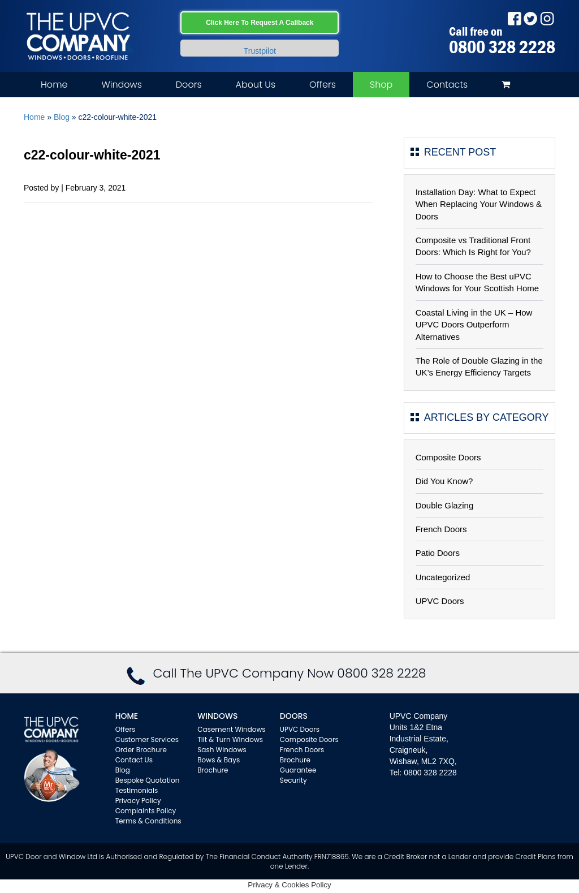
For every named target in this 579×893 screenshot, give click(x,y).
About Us (255, 84)
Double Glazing (445, 505)
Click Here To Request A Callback (259, 23)
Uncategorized (443, 577)
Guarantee (298, 770)
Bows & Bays (218, 760)
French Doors (441, 529)
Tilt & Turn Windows (230, 739)
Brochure (212, 770)
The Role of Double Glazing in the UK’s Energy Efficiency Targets (479, 366)
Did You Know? (444, 481)
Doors (189, 84)
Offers (322, 84)
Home (54, 84)
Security (293, 780)
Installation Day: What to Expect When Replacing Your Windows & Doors (479, 204)
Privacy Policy (138, 800)
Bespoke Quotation (147, 780)
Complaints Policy (145, 811)
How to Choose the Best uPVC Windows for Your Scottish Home (477, 282)
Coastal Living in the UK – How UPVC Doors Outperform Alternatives (474, 325)
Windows (121, 84)
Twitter (531, 18)
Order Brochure (141, 749)
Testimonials (136, 790)
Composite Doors (448, 457)
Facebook (514, 18)
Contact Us (134, 760)
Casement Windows (231, 729)
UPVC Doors (440, 601)
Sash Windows (222, 749)
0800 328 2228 (502, 47)
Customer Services (147, 739)
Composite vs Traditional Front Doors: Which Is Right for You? (473, 246)
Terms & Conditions (148, 821)
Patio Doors (438, 553)
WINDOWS (217, 716)
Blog (62, 117)
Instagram (547, 18)
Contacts (447, 84)
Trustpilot (260, 50)
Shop (381, 84)
